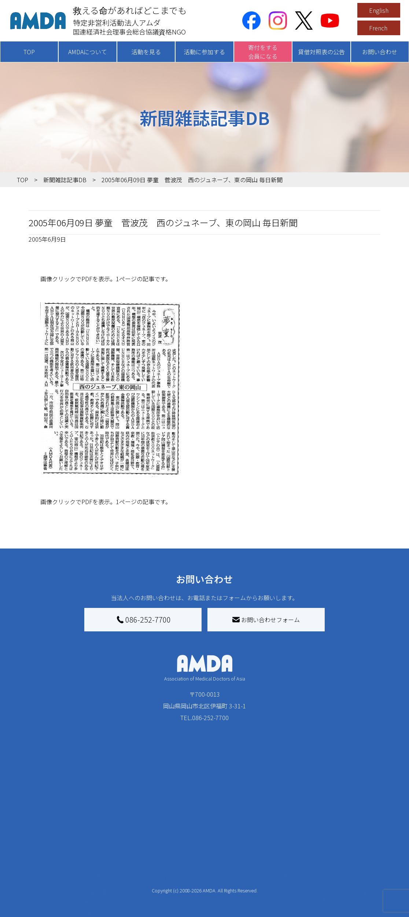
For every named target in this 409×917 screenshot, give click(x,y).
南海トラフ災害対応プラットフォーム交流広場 (281, 847)
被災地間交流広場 (264, 816)
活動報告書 (47, 857)
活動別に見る (100, 854)
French (378, 27)
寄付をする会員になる (262, 51)
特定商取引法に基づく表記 (349, 835)
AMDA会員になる (186, 830)
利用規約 (332, 854)
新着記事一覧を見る (108, 830)
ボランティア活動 (105, 883)
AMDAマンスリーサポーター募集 (198, 847)
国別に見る (97, 842)
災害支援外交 (263, 830)
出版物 (42, 880)
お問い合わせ (379, 51)
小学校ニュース (53, 869)
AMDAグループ (52, 845)
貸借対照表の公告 (321, 51)
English (378, 10)
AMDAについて (87, 51)
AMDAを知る (45, 830)
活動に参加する (204, 51)
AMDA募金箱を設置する (195, 883)
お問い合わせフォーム (266, 619)
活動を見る (146, 51)
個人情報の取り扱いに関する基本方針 (349, 873)
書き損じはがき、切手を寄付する (199, 867)
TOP (29, 51)
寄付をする (174, 816)
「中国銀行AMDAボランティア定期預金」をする (198, 900)
